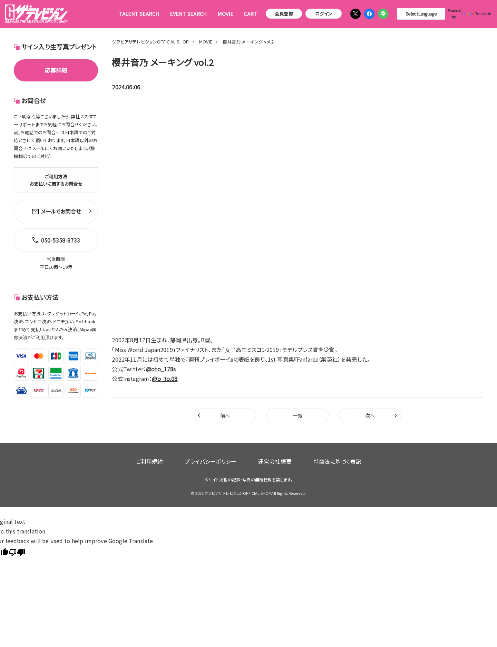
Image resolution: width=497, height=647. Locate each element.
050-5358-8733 (54, 236)
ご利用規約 (166, 459)
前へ (214, 415)
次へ (380, 415)
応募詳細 (56, 70)
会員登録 (284, 13)
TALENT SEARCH (139, 13)
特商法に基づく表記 (320, 459)
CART (250, 13)
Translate (474, 14)
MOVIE (225, 13)
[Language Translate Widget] (421, 14)
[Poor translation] (17, 546)
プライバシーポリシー (216, 459)
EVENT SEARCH (188, 13)
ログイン (323, 13)
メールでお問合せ (56, 210)
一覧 (297, 416)
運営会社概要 (269, 459)
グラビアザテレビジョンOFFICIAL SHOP (150, 41)
